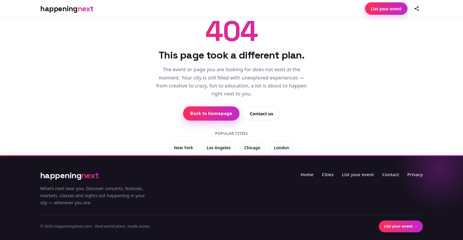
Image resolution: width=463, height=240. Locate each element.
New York (183, 147)
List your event (386, 9)
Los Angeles (219, 147)
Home (307, 174)
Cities (328, 174)
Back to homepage (211, 113)
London (281, 147)
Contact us (261, 113)
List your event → (401, 226)
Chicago (252, 147)
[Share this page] (416, 8)
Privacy (415, 174)
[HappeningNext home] (67, 9)
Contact (390, 174)
